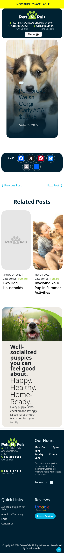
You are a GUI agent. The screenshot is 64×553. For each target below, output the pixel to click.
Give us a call (22, 29)
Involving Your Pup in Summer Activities (48, 288)
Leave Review (45, 516)
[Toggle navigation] (33, 34)
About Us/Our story (12, 514)
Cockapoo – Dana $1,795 (16, 185)
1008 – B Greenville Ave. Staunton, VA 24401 (31, 22)
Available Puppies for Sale (13, 508)
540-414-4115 (44, 27)
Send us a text (47, 29)
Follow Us (41, 482)
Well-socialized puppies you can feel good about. (23, 360)
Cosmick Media (33, 548)
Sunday (39, 454)
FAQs (4, 518)
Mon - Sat (40, 447)
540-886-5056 (18, 27)
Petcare (22, 278)
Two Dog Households (13, 285)
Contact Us (7, 523)
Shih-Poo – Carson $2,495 (47, 185)
